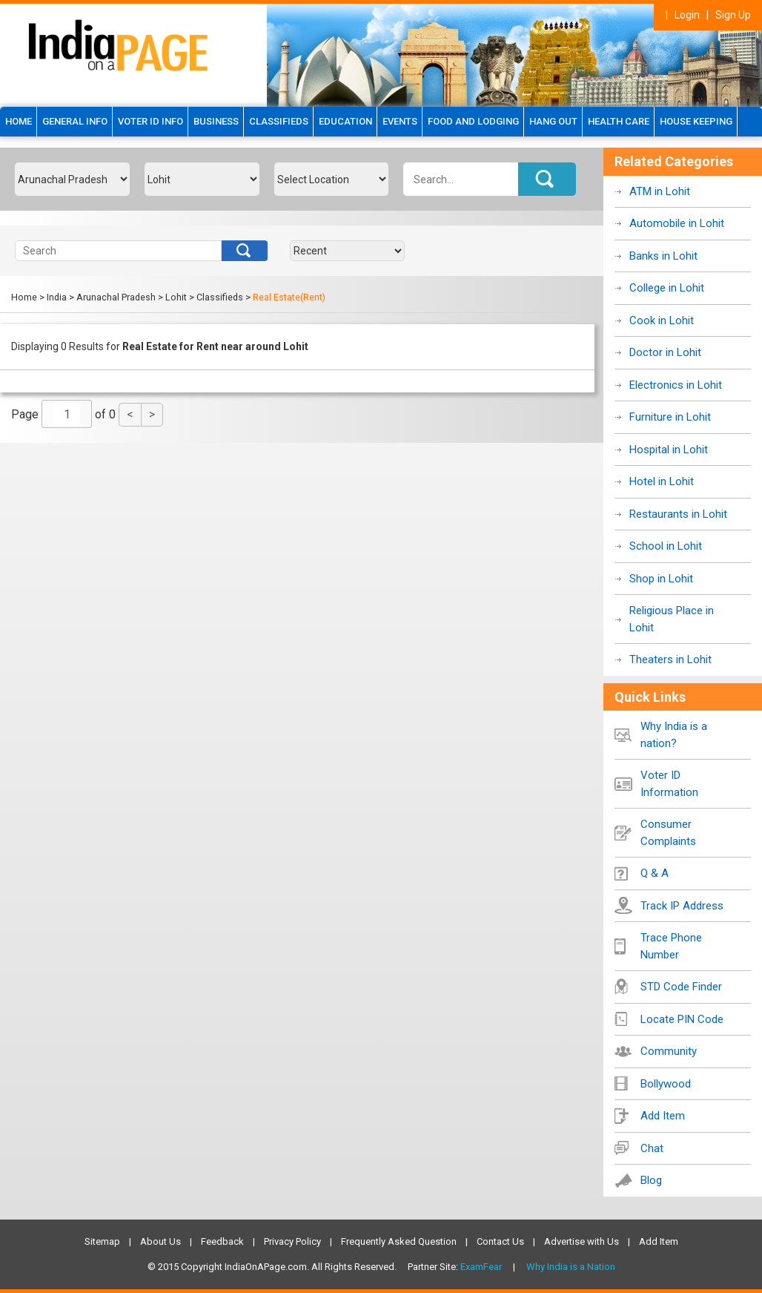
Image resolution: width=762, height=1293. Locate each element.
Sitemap (102, 1241)
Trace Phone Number (671, 946)
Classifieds (278, 121)
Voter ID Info (150, 121)
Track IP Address (681, 905)
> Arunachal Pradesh (112, 297)
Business (216, 121)
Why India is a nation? (673, 735)
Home (24, 297)
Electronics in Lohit (675, 385)
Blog (651, 1180)
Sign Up (733, 15)
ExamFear (481, 1266)
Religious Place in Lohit (671, 619)
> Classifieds (216, 297)
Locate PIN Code (681, 1019)
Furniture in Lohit (670, 417)
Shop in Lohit (661, 578)
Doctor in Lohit (665, 352)
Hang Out (553, 121)
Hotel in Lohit (661, 481)
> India (53, 297)
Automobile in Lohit (676, 223)
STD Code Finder (681, 986)
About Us (160, 1241)
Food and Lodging (473, 121)
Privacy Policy (292, 1241)
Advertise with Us (581, 1241)
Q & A (654, 873)
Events (399, 121)
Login (687, 15)
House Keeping (696, 121)
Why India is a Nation (570, 1266)
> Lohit (172, 297)
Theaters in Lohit (670, 659)
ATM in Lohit (659, 191)
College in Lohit (666, 288)
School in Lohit (665, 546)
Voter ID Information (669, 784)
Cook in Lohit (661, 320)
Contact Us (500, 1241)
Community (668, 1051)
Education (345, 121)
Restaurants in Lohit (678, 514)
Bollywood (665, 1083)
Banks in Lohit (663, 256)
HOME (18, 121)
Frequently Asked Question (399, 1241)
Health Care (618, 121)
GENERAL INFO (74, 121)
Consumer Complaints (668, 832)
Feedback (222, 1241)
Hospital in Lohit (668, 449)
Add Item (662, 1115)
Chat (651, 1148)
